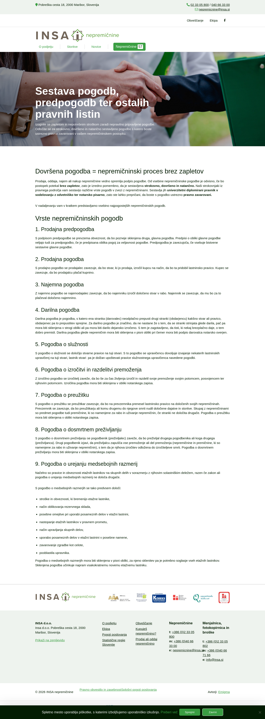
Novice (96, 46)
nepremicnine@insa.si (214, 9)
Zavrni (213, 712)
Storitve (72, 46)
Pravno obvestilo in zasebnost (100, 689)
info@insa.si (214, 659)
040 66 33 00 (220, 4)
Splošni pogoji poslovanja (139, 689)
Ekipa (214, 20)
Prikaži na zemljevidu (50, 640)
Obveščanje (195, 20)
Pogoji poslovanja (114, 634)
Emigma (224, 692)
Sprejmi (190, 712)
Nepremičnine (129, 46)
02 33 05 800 (200, 4)
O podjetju (46, 46)
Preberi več (169, 712)
